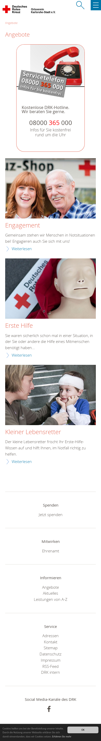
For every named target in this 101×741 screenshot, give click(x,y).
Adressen (50, 635)
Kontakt (50, 641)
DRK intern (50, 672)
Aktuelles (50, 593)
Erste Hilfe (19, 326)
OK (82, 729)
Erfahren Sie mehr (61, 736)
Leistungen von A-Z (50, 599)
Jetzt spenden (51, 514)
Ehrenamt (50, 550)
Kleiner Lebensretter (33, 432)
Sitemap (51, 647)
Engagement (22, 225)
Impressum (50, 660)
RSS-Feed (50, 666)
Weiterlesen (22, 248)
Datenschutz (50, 653)
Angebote (11, 23)
